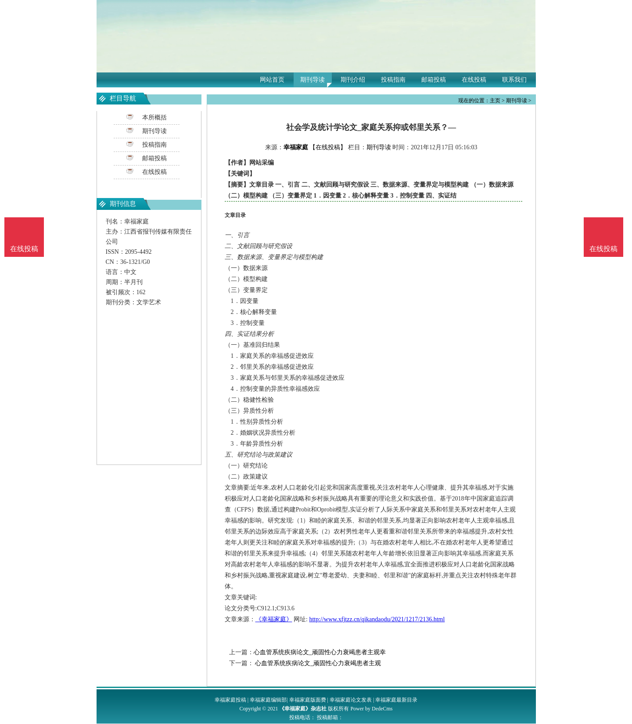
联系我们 (514, 79)
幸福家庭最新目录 (396, 700)
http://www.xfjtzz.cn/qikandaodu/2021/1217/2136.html (377, 619)
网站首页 (272, 79)
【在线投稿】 (327, 147)
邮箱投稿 (433, 79)
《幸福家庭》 (273, 619)
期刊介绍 (353, 79)
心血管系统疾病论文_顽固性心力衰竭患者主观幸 (320, 652)
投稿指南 (393, 79)
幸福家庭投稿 (230, 700)
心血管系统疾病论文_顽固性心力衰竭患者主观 (317, 663)
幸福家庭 (296, 147)
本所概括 (154, 117)
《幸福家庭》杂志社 (303, 709)
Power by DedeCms (371, 709)
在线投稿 (474, 79)
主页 (495, 100)
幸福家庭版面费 (307, 700)
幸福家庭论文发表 (351, 700)
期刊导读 (312, 79)
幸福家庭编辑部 (268, 700)
